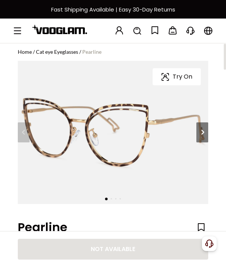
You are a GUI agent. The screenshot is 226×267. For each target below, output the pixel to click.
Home (25, 52)
